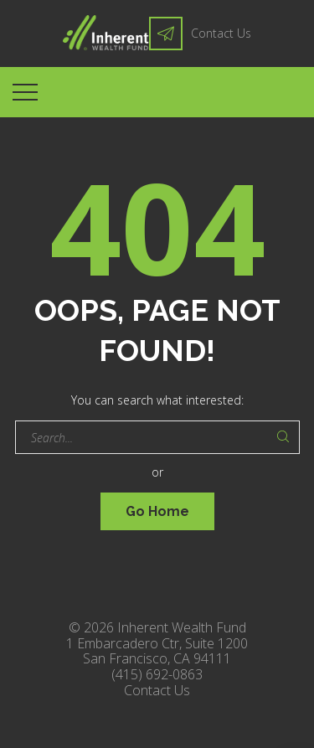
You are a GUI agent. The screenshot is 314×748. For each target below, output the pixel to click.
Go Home (157, 511)
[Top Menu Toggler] (25, 92)
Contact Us (221, 33)
